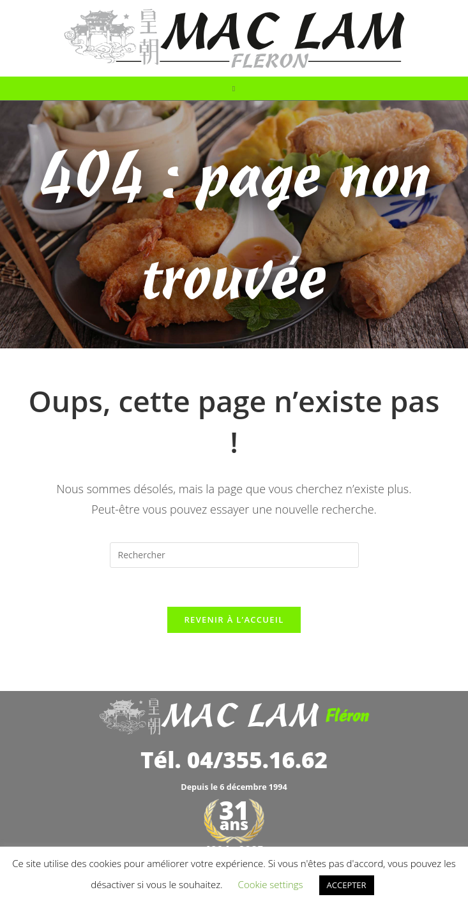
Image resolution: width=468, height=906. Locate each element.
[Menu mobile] (234, 88)
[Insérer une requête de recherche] (234, 555)
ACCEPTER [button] (346, 885)
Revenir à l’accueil (233, 619)
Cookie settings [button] (270, 884)
